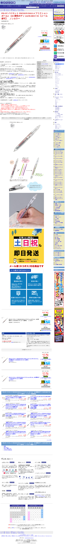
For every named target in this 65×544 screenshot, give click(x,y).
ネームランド (57, 79)
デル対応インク (57, 136)
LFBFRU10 (15, 100)
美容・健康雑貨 (57, 238)
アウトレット (56, 267)
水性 (56, 104)
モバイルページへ (49, 535)
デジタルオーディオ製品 (59, 229)
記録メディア (57, 209)
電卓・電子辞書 (58, 73)
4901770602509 (15, 430)
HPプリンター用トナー (58, 170)
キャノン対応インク (58, 134)
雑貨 (56, 232)
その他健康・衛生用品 (58, 264)
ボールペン (6, 447)
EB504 (35, 395)
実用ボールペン (58, 67)
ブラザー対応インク (58, 133)
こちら (12, 342)
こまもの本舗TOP (23, 534)
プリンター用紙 (57, 145)
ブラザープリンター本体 (59, 152)
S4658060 (35, 430)
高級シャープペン (58, 125)
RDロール (57, 82)
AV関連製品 (57, 227)
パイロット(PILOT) (45, 63)
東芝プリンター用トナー (59, 197)
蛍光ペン (56, 102)
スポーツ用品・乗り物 (58, 245)
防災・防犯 (56, 237)
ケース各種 (56, 218)
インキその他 (57, 90)
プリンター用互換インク (18, 5)
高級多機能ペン (58, 107)
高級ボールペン (58, 66)
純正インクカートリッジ (58, 250)
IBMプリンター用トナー (59, 172)
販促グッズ (56, 244)
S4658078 (10, 430)
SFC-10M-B (35, 421)
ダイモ (56, 77)
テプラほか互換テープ (44, 5)
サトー (56, 84)
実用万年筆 (57, 92)
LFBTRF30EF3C (32, 77)
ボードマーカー (58, 99)
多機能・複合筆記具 (59, 106)
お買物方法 (3, 535)
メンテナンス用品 (58, 142)
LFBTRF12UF (11, 73)
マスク (4, 5)
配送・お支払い (8, 535)
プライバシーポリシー (41, 535)
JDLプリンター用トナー (59, 173)
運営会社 (13, 535)
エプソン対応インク (58, 137)
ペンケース (57, 70)
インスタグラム (42, 496)
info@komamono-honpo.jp (29, 537)
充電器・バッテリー (58, 203)
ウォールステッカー (58, 248)
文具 (50, 5)
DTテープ (57, 76)
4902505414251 (16, 395)
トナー (37, 5)
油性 (56, 103)
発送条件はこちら (45, 324)
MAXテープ (57, 78)
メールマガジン (38, 494)
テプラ (56, 85)
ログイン (56, 11)
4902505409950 (41, 421)
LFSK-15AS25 (36, 412)
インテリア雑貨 (57, 240)
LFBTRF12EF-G (9, 78)
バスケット (28, 534)
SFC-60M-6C (10, 395)
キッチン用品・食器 (58, 241)
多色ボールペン (58, 65)
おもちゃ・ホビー (58, 247)
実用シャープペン (58, 127)
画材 (55, 122)
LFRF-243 (35, 403)
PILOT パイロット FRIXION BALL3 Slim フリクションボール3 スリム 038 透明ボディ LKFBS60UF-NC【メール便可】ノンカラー (24, 360)
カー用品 (56, 234)
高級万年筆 (57, 91)
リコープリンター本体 (58, 191)
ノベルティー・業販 (33, 535)
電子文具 (56, 72)
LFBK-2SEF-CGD (11, 403)
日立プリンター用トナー (59, 169)
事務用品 (56, 111)
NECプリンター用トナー (59, 182)
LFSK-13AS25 (11, 421)
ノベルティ (56, 269)
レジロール (57, 83)
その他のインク (57, 144)
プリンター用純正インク (29, 5)
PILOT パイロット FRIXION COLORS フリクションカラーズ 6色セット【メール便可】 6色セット (16, 397)
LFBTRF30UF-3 (21, 74)
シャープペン (57, 124)
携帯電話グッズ (58, 201)
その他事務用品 (58, 115)
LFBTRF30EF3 (13, 77)
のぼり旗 (54, 5)
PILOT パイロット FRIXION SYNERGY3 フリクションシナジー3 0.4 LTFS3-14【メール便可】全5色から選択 (16, 414)
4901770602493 (40, 430)
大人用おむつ (9, 5)
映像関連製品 (57, 230)
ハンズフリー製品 (58, 206)
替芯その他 (57, 68)
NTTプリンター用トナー (59, 183)
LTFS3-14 (10, 412)
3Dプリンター (57, 215)
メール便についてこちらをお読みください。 (45, 36)
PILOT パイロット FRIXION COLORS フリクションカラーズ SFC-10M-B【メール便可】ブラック (40, 423)
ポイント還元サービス (19, 535)
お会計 (32, 534)
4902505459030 (18, 403)
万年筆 (56, 88)
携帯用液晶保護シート (58, 210)
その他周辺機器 (57, 207)
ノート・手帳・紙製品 (59, 114)
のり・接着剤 (57, 113)
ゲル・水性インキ (7, 448)
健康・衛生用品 (57, 257)
